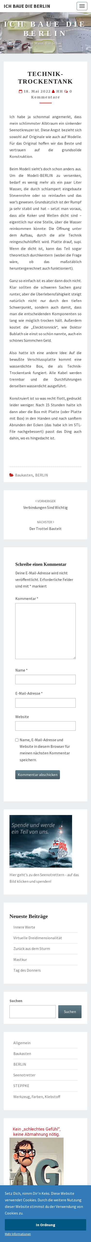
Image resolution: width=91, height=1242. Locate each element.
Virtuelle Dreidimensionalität (37, 937)
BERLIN (41, 475)
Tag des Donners (27, 970)
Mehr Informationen (18, 1234)
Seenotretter (24, 1074)
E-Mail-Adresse (29, 693)
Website (22, 716)
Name (21, 670)
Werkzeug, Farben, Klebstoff (36, 1096)
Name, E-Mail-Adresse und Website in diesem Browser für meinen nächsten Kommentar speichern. (45, 749)
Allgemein (22, 1042)
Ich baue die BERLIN (27, 6)
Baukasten (24, 475)
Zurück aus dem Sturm (31, 948)
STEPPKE (21, 1085)
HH (59, 91)
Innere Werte (24, 927)
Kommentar (26, 598)
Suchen (15, 1000)
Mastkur (20, 959)
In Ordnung (45, 1224)
